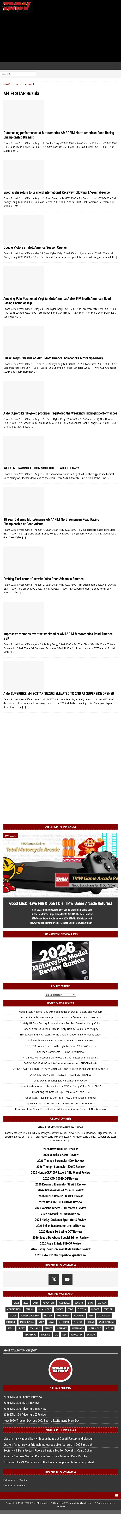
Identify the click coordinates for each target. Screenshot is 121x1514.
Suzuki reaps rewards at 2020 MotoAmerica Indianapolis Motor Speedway (53, 358)
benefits (79, 1302)
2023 (25, 1302)
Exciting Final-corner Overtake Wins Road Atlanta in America (43, 579)
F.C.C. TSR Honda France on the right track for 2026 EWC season (60, 1046)
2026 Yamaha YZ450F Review (60, 1155)
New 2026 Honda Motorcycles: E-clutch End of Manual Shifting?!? (61, 923)
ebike (70, 1309)
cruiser (30, 1309)
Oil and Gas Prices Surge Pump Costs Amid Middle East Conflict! (62, 914)
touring (45, 1334)
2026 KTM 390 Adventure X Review (24, 1414)
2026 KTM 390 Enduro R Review (22, 1397)
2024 (35, 1302)
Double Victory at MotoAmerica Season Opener (35, 247)
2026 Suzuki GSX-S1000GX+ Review (60, 1196)
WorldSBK (76, 1334)
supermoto (77, 1328)
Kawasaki (79, 1315)
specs (10, 1328)
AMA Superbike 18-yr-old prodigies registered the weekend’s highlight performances (60, 413)
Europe (95, 1309)
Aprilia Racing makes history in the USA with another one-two (61, 1103)
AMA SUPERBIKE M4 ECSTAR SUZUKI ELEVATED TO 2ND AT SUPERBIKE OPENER (58, 694)
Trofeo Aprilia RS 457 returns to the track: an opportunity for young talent (60, 1034)
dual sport (44, 1309)
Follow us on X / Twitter (15, 1480)
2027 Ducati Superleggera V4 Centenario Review (60, 1080)
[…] (17, 150)
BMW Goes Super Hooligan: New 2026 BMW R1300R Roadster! (62, 918)
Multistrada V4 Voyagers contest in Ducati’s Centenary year (60, 1040)
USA (64, 1334)
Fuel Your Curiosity (60, 1118)
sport (21, 1328)
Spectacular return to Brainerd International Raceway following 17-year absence (56, 192)
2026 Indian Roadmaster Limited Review (60, 1226)
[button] (116, 65)
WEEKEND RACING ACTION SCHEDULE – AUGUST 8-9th (41, 468)
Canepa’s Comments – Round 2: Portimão (60, 1052)
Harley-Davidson (30, 1315)
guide (13, 1315)
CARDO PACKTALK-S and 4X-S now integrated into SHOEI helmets (60, 1063)
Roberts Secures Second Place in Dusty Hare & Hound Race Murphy (60, 1029)
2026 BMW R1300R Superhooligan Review (60, 1255)
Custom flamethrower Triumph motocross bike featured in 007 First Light (60, 1017)
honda (48, 1315)
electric (82, 1309)
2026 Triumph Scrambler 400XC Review (60, 1166)
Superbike (61, 1328)
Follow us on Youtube (14, 1485)
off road (64, 1322)
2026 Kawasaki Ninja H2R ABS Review (60, 1190)
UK (56, 1334)
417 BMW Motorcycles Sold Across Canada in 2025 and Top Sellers (60, 1057)
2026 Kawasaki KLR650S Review (60, 1214)
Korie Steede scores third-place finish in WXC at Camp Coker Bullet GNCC (60, 1086)
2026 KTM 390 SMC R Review (21, 1402)
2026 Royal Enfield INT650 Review (60, 1243)
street (48, 1328)
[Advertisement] (60, 38)
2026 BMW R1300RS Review (60, 1149)
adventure (48, 1302)
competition (14, 1309)
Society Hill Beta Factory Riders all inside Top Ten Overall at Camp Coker (60, 1023)
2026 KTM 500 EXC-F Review (60, 1178)
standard (34, 1328)
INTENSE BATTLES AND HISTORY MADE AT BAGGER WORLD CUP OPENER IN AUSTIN (61, 1069)
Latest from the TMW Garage (60, 826)
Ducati (59, 1309)
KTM (91, 1315)
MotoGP (10, 1322)
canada (102, 1302)
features (108, 1309)
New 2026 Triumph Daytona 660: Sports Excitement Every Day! (62, 909)
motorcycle (27, 1322)
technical (30, 1334)
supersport (94, 1328)
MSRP (41, 1322)
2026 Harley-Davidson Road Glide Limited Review (60, 1249)
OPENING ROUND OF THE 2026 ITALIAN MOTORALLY (60, 1074)
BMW (90, 1302)
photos (78, 1322)
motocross (104, 1315)
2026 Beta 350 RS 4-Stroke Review (60, 1202)
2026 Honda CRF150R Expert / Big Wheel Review (60, 1172)
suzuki (109, 1328)
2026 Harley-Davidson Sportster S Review (60, 1220)
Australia (64, 1302)
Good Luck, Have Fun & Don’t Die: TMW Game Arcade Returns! (60, 903)
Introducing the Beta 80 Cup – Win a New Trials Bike (61, 1091)
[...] (69, 1140)
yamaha (91, 1334)
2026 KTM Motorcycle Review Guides (60, 1127)
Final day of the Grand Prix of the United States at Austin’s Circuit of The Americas (60, 1109)
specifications (106, 1322)
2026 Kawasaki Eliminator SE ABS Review (60, 1184)
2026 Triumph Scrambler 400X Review (60, 1160)
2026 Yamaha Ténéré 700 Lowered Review (60, 1208)
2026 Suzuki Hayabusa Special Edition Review (60, 1237)
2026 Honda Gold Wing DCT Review (60, 1231)
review (90, 1322)
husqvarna (63, 1315)
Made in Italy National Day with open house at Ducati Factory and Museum (60, 1011)
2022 (16, 1302)
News (51, 1322)
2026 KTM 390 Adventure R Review (24, 1409)
